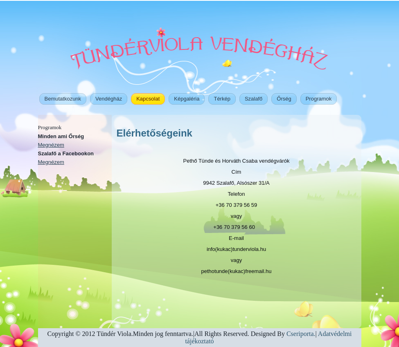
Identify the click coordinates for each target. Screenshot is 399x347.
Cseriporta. (300, 333)
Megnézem (51, 145)
